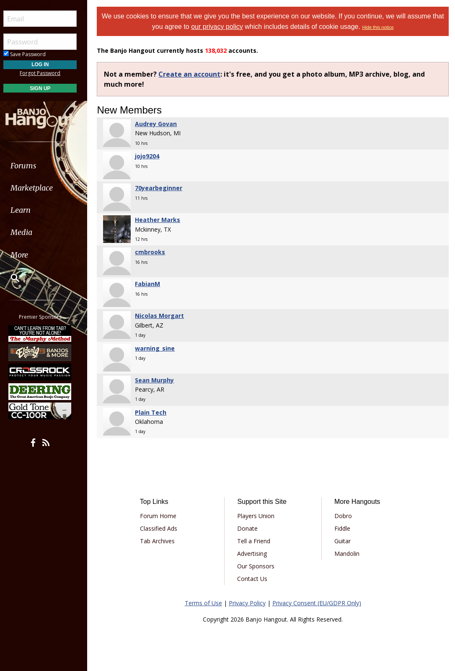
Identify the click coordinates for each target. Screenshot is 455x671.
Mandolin (348, 553)
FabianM (151, 284)
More (26, 255)
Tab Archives (160, 541)
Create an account (193, 74)
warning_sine (158, 348)
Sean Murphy (158, 380)
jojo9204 (151, 156)
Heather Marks (161, 220)
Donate (250, 528)
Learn (28, 210)
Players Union (258, 516)
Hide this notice (386, 27)
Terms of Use (205, 603)
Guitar (344, 541)
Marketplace (39, 188)
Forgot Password (47, 73)
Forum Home (161, 516)
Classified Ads (162, 528)
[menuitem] (47, 166)
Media (28, 232)
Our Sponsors (258, 566)
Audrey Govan (160, 124)
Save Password (31, 54)
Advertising (254, 553)
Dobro (344, 516)
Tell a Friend (256, 541)
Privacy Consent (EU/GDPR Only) (318, 603)
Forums (31, 165)
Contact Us (255, 579)
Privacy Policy (248, 603)
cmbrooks (154, 252)
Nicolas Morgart (163, 316)
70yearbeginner (162, 188)
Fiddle (344, 528)
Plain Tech (154, 412)
